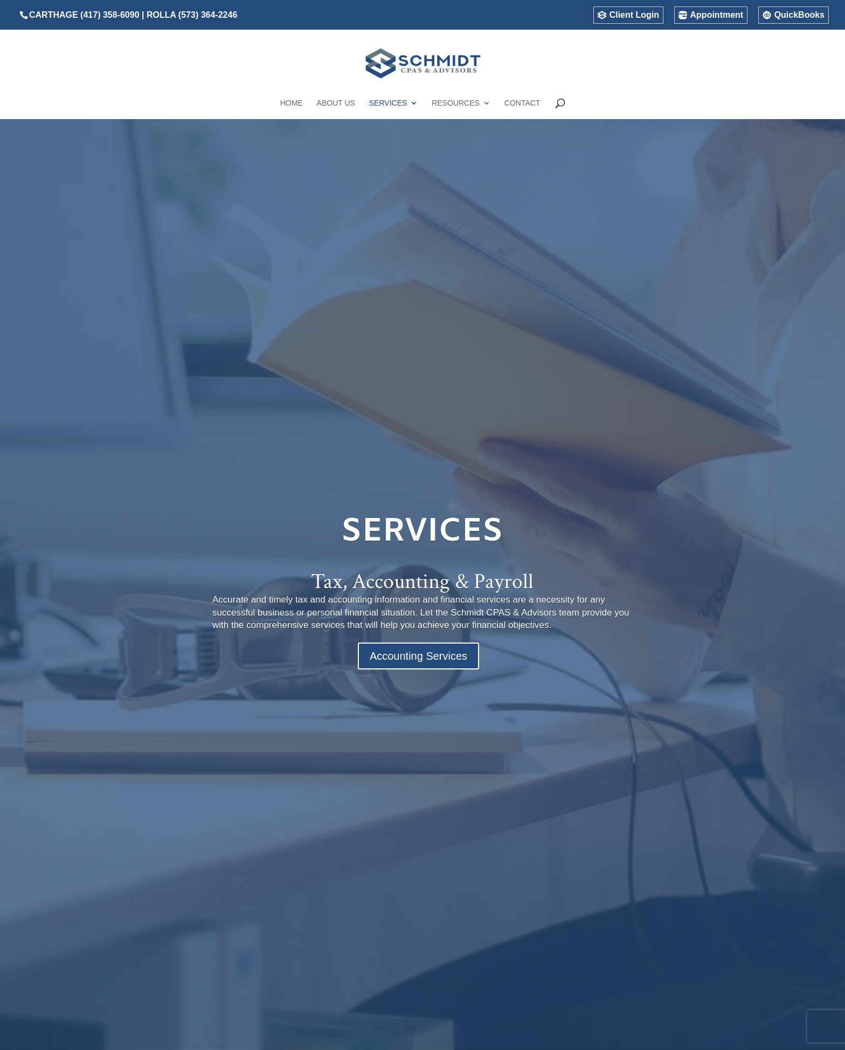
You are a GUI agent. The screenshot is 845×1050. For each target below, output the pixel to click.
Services (388, 103)
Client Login (634, 15)
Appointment (717, 15)
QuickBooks (799, 15)
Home (291, 103)
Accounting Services (418, 656)
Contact (522, 103)
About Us (336, 103)
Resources (456, 103)
